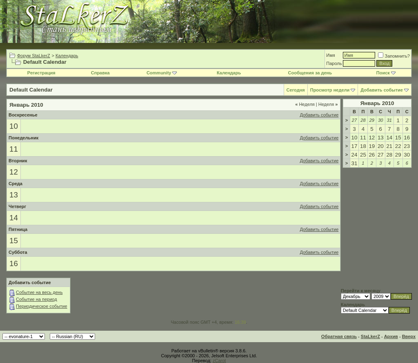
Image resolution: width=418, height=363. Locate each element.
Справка (100, 72)
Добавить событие (381, 89)
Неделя (305, 104)
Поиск (386, 72)
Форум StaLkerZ (33, 55)
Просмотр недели (330, 89)
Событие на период (36, 299)
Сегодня (296, 89)
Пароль (334, 63)
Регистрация (41, 72)
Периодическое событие (41, 306)
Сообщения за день (310, 72)
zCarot (219, 360)
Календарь (67, 55)
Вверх (409, 336)
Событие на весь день (39, 292)
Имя (330, 55)
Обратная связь (339, 336)
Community (162, 72)
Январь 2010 (377, 103)
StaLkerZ (370, 336)
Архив (391, 336)
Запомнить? (394, 56)
